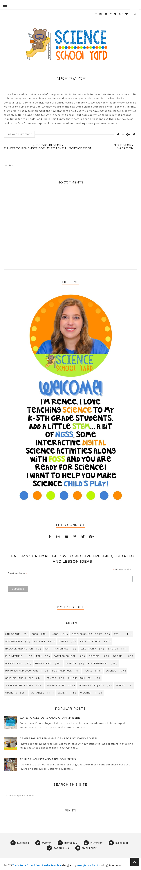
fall (39, 656)
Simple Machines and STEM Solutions (48, 759)
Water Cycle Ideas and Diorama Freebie (50, 717)
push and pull (62, 671)
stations (11, 693)
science (111, 671)
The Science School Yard (26, 865)
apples (63, 641)
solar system (56, 685)
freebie (94, 656)
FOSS (35, 634)
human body (43, 663)
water (62, 693)
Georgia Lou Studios (89, 865)
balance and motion (19, 649)
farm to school (64, 656)
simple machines (79, 678)
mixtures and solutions (21, 671)
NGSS (55, 634)
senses (51, 678)
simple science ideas (19, 685)
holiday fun (13, 663)
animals (39, 641)
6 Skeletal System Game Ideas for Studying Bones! (58, 738)
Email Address (18, 573)
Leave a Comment (19, 134)
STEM (117, 634)
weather (86, 693)
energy (113, 649)
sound (120, 685)
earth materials (56, 649)
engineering (14, 656)
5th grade (12, 634)
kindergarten (98, 663)
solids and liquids (91, 685)
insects (71, 663)
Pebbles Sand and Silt (87, 634)
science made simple (19, 678)
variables (37, 693)
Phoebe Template (52, 865)
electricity (88, 649)
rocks (88, 671)
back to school (90, 641)
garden (118, 656)
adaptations (13, 641)
